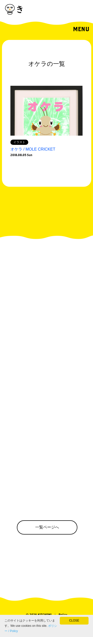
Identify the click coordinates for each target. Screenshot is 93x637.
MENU (81, 28)
